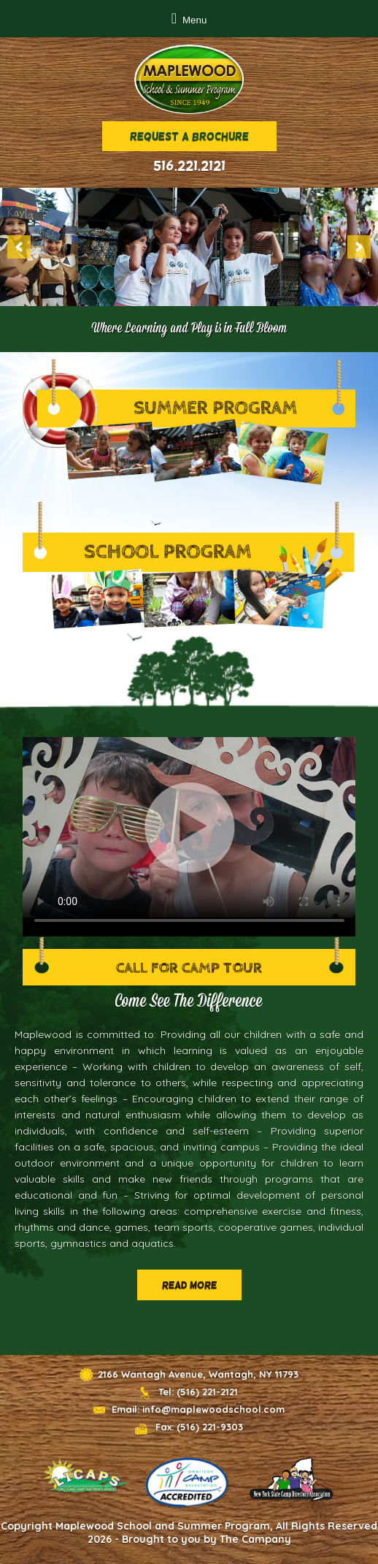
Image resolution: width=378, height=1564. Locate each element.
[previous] (19, 247)
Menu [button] (194, 20)
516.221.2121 (189, 166)
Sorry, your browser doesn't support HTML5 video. (189, 837)
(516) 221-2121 (207, 1391)
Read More (189, 1285)
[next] (359, 247)
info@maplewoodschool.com (213, 1409)
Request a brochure (189, 136)
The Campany (255, 1539)
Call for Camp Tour (189, 968)
